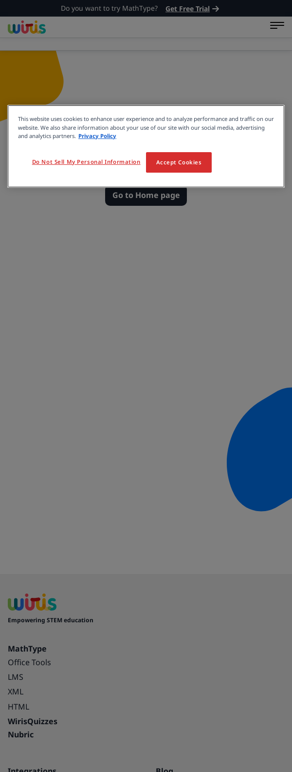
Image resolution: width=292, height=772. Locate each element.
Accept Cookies (179, 162)
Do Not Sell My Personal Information (86, 161)
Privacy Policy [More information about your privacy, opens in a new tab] (97, 135)
